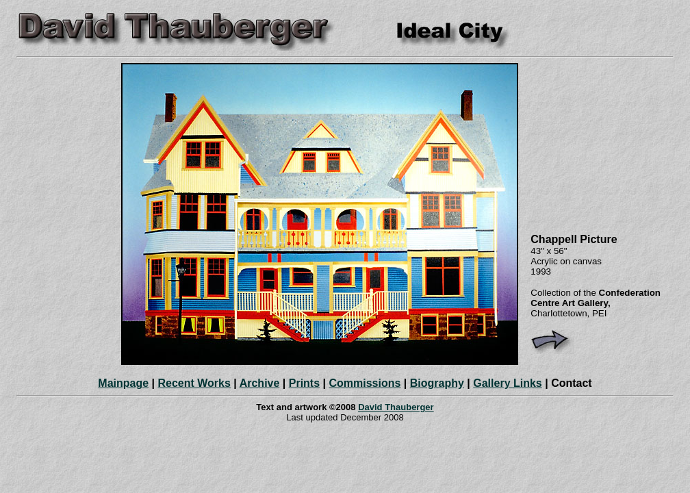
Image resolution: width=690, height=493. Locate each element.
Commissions (364, 383)
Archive (260, 383)
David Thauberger (396, 407)
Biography (437, 383)
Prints (304, 383)
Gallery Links (507, 383)
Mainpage (123, 383)
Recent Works (193, 383)
